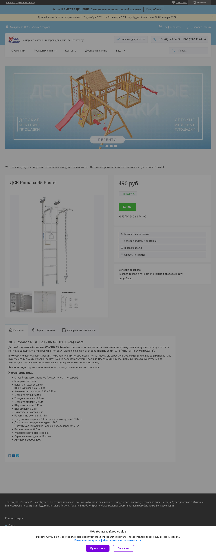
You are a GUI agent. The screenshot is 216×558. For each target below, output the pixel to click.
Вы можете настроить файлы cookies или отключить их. (106, 540)
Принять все (97, 548)
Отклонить (123, 548)
